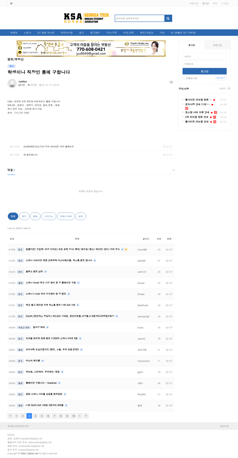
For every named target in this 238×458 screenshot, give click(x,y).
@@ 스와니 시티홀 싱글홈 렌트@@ (44, 393)
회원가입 (194, 3)
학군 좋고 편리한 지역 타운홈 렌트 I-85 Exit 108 (51, 304)
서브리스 (48, 216)
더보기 (222, 88)
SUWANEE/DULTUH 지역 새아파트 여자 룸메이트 (48, 146)
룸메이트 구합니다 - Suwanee (41, 382)
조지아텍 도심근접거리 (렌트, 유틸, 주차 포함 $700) (53, 349)
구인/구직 (111, 32)
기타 (162, 32)
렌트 (24, 216)
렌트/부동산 (146, 32)
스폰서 (27, 32)
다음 (80, 416)
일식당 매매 (39, 327)
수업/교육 (128, 32)
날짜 (169, 238)
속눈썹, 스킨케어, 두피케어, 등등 (43, 371)
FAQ (215, 3)
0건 (22, 84)
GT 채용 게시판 (45, 32)
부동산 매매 (66, 216)
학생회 (13, 32)
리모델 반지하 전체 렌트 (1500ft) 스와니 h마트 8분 (52, 338)
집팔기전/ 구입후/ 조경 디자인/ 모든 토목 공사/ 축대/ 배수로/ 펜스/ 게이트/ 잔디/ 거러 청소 (73, 249)
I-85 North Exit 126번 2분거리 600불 (45, 405)
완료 (80, 216)
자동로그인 (189, 78)
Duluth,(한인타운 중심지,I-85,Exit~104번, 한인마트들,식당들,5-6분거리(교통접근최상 (70, 315)
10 (73, 416)
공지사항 (183, 89)
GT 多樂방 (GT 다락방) (183, 32)
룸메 (35, 216)
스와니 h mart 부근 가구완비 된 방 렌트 (46, 293)
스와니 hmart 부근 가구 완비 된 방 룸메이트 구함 (51, 282)
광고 (81, 32)
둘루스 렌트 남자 (35, 271)
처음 (10, 416)
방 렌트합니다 (30, 154)
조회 (159, 238)
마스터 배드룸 (33, 360)
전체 (13, 216)
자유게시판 (67, 32)
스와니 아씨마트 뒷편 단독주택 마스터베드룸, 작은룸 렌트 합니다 (59, 260)
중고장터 (95, 32)
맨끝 (86, 416)
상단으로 (224, 426)
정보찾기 (221, 77)
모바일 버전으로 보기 (18, 426)
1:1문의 (225, 3)
